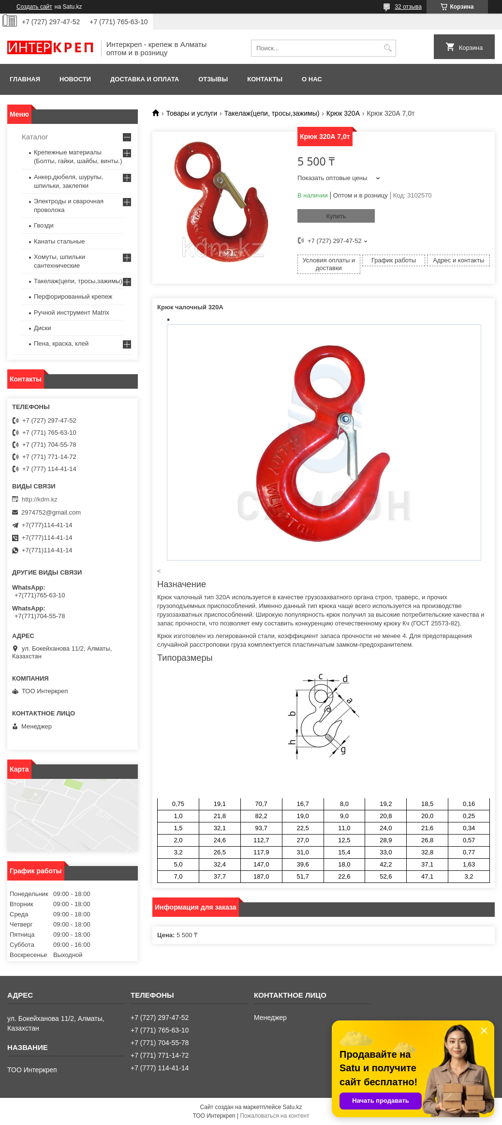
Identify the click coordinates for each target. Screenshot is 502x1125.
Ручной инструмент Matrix (71, 312)
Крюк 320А (343, 113)
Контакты (264, 79)
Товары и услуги (191, 113)
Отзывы (213, 79)
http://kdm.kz (40, 499)
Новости (75, 79)
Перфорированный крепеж (73, 296)
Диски (42, 328)
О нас (312, 79)
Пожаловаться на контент (274, 1115)
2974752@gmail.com (51, 512)
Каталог (35, 137)
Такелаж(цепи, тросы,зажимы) (272, 113)
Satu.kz (292, 1107)
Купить (336, 216)
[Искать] (387, 48)
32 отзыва (408, 6)
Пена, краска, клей (61, 343)
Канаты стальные (59, 241)
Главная (25, 79)
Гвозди (44, 225)
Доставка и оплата (144, 79)
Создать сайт (34, 6)
